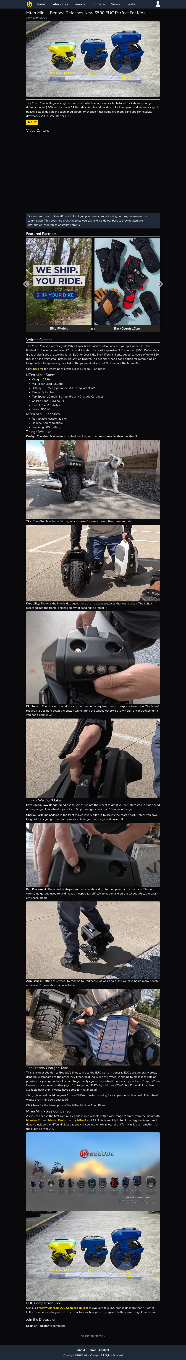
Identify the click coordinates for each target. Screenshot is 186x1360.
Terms (92, 1350)
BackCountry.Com (127, 328)
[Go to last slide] (26, 284)
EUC (32, 122)
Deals (130, 4)
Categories (59, 4)
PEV (72, 1077)
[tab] (92, 329)
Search (79, 4)
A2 (94, 1120)
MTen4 (81, 1120)
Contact (104, 1350)
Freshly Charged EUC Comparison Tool (62, 1308)
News (115, 4)
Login (29, 1326)
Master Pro (55, 1120)
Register (43, 1326)
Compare (97, 4)
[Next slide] (160, 284)
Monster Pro (34, 1120)
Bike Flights (59, 328)
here (36, 369)
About (81, 1350)
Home (40, 4)
